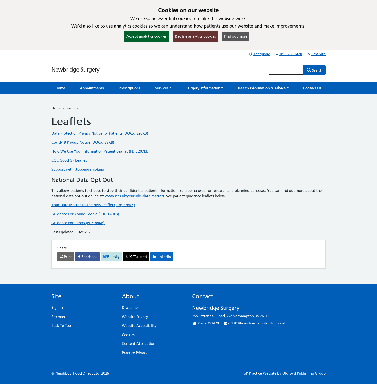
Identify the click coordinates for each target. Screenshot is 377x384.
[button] (163, 88)
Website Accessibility (139, 325)
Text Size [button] (316, 54)
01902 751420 (288, 54)
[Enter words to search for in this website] (286, 70)
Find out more (235, 36)
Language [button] (259, 54)
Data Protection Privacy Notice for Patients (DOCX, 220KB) (99, 133)
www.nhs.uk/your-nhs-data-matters (134, 196)
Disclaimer (130, 307)
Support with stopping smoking (77, 169)
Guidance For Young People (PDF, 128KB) (85, 214)
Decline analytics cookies (195, 36)
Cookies (128, 334)
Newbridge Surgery (75, 69)
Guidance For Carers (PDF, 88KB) (78, 223)
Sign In (57, 307)
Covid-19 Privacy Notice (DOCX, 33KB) (82, 142)
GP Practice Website (259, 373)
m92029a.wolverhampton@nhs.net (254, 323)
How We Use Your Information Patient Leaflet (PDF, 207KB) (100, 151)
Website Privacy (135, 316)
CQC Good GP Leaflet (69, 160)
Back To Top (61, 325)
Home (56, 108)
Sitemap (58, 316)
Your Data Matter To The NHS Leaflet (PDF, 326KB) (93, 205)
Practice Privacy (135, 352)
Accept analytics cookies (146, 36)
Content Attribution (138, 343)
